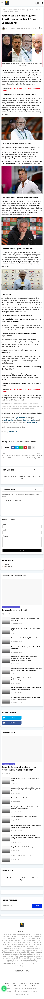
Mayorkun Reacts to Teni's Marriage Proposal (25, 847)
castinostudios (8, 420)
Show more (37, 470)
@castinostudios (21, 418)
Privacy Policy (34, 983)
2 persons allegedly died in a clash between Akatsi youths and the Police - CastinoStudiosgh (26, 669)
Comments (8, 566)
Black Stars (19, 442)
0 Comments (38, 490)
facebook (13, 723)
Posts (6, 565)
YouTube (32, 717)
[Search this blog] (17, 906)
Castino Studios (31, 422)
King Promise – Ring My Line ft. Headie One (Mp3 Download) (26, 619)
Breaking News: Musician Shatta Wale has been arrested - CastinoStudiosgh (25, 698)
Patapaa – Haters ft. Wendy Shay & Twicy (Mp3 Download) (25, 648)
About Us (15, 983)
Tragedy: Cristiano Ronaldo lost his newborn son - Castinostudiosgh (26, 679)
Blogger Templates (20, 991)
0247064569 (13, 432)
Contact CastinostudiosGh (14, 610)
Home (4, 10)
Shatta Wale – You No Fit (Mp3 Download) (24, 638)
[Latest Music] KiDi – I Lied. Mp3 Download (24, 816)
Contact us (24, 983)
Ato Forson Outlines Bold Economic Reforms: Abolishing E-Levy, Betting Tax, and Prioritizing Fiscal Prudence (25, 837)
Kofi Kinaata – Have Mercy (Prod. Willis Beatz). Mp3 (25, 629)
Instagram (32, 723)
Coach (27, 442)
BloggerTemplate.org (22, 994)
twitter (13, 717)
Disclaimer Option (30, 986)
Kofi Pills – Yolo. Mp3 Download (21, 856)
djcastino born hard (29, 420)
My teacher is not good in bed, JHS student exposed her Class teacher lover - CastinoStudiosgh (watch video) (24, 658)
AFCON (11, 442)
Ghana (9, 10)
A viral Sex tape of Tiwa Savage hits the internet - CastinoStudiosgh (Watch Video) (26, 688)
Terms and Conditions (15, 986)
